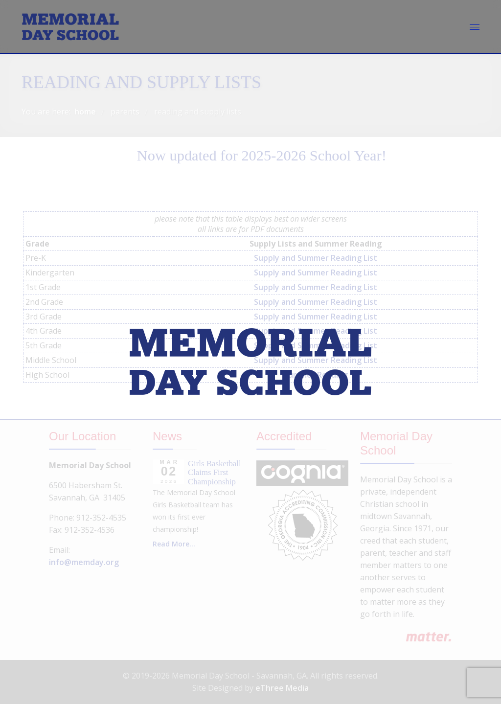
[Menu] (474, 27)
